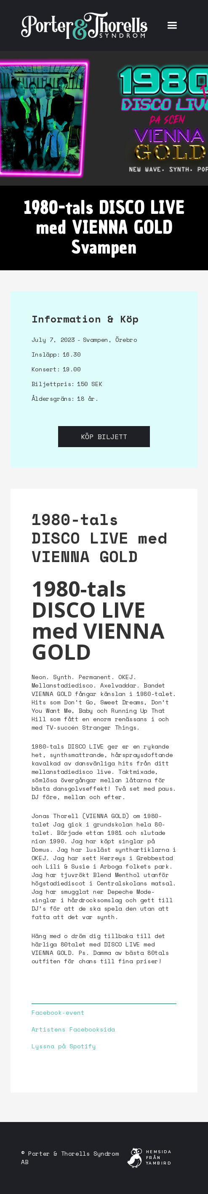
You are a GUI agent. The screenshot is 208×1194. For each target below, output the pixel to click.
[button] (172, 25)
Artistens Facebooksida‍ (73, 1029)
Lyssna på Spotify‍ (64, 1046)
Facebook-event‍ (58, 1012)
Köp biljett (104, 437)
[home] (84, 25)
